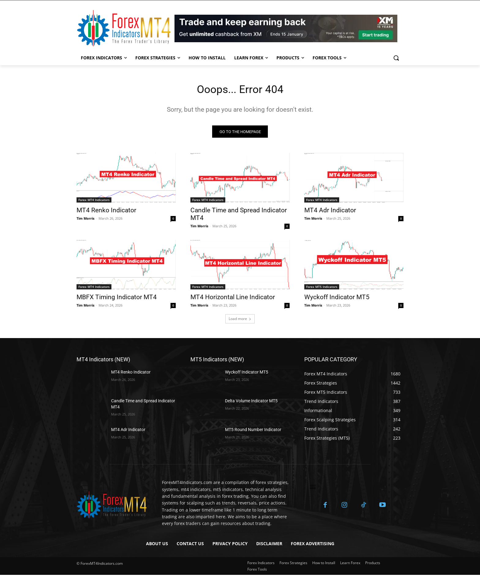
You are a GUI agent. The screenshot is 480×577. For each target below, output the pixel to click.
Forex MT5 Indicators (321, 289)
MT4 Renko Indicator (106, 212)
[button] (396, 57)
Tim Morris (85, 220)
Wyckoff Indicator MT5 (336, 299)
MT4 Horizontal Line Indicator (232, 299)
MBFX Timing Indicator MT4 (117, 299)
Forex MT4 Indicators (94, 202)
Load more (240, 320)
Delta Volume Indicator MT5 (251, 402)
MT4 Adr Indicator (330, 212)
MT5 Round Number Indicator (253, 431)
